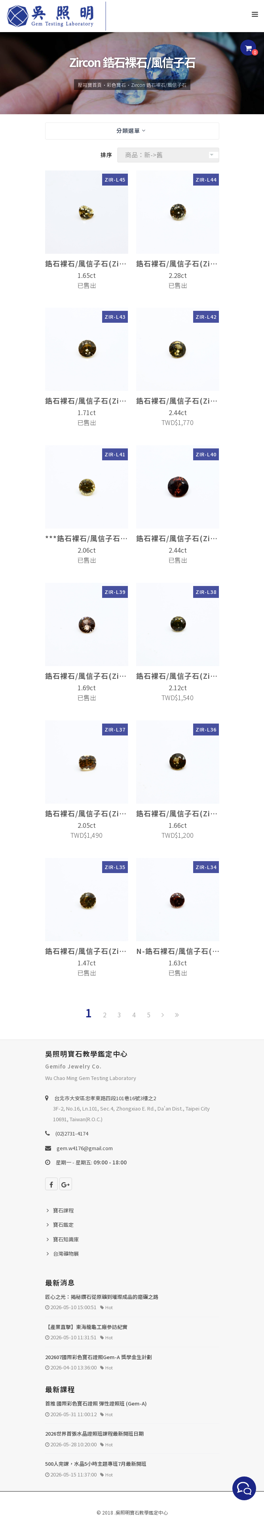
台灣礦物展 (66, 1253)
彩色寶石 (116, 84)
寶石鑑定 (63, 1224)
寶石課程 (63, 1210)
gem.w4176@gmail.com (85, 1148)
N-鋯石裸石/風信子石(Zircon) (177, 951)
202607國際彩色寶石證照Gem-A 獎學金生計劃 (98, 1357)
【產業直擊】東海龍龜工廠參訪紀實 (86, 1327)
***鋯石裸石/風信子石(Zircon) (86, 538)
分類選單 (131, 130)
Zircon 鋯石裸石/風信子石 (158, 84)
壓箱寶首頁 (90, 84)
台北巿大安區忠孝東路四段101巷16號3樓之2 (105, 1098)
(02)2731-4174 (71, 1133)
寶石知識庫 (66, 1239)
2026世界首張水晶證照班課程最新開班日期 (94, 1433)
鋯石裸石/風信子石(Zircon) (86, 263)
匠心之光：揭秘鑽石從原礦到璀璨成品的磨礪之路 (101, 1296)
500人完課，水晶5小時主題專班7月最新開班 (95, 1463)
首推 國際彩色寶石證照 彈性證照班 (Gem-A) (96, 1403)
